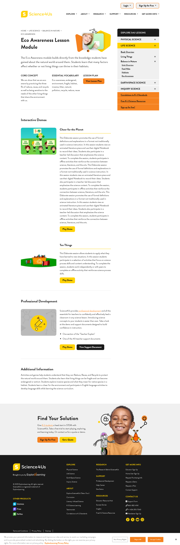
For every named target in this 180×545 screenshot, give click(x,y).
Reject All (137, 542)
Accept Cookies (155, 542)
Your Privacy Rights (120, 542)
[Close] (176, 542)
